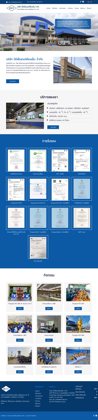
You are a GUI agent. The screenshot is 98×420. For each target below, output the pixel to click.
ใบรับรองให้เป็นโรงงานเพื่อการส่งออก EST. (16, 233)
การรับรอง (70, 8)
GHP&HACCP (82, 174)
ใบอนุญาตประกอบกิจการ (38, 203)
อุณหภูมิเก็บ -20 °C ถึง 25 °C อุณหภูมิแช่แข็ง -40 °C (68, 112)
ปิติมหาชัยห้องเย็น (80, 392)
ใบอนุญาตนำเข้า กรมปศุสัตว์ (38, 232)
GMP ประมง (81, 232)
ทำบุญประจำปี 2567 (78, 303)
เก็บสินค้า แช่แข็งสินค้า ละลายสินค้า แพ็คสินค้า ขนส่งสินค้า (69, 108)
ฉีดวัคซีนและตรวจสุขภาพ (48, 367)
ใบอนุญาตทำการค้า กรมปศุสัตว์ (60, 203)
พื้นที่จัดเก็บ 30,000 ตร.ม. (58, 116)
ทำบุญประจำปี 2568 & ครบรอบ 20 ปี (19, 303)
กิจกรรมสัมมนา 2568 (49, 303)
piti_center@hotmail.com (15, 2)
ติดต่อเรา (89, 8)
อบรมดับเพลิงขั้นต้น (20, 367)
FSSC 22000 (60, 174)
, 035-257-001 (39, 2)
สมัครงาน (82, 8)
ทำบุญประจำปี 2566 (78, 335)
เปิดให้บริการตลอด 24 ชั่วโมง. (59, 120)
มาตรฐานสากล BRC (16, 203)
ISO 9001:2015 (38, 261)
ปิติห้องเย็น (78, 389)
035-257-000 (33, 2)
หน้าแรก (49, 8)
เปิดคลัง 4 (78, 367)
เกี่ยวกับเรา (54, 8)
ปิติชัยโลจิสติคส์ (79, 398)
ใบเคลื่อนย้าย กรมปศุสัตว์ (82, 203)
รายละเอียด (13, 81)
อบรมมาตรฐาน (49, 335)
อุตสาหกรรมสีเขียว (38, 174)
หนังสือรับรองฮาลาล (16, 174)
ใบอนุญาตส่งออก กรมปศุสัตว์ (60, 232)
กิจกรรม (77, 8)
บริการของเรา (62, 8)
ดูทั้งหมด (20, 308)
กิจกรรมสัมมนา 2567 (19, 335)
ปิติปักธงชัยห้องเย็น (80, 395)
